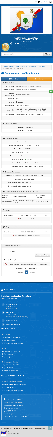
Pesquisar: (26, 251)
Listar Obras (41, 66)
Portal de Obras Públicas (28, 66)
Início (17, 66)
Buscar (47, 54)
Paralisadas (39, 79)
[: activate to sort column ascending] (49, 260)
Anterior (20, 272)
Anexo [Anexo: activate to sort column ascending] (6, 260)
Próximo (32, 272)
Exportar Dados (42, 255)
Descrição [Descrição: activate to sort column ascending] (13, 260)
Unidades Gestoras (8, 66)
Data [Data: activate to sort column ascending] (43, 260)
